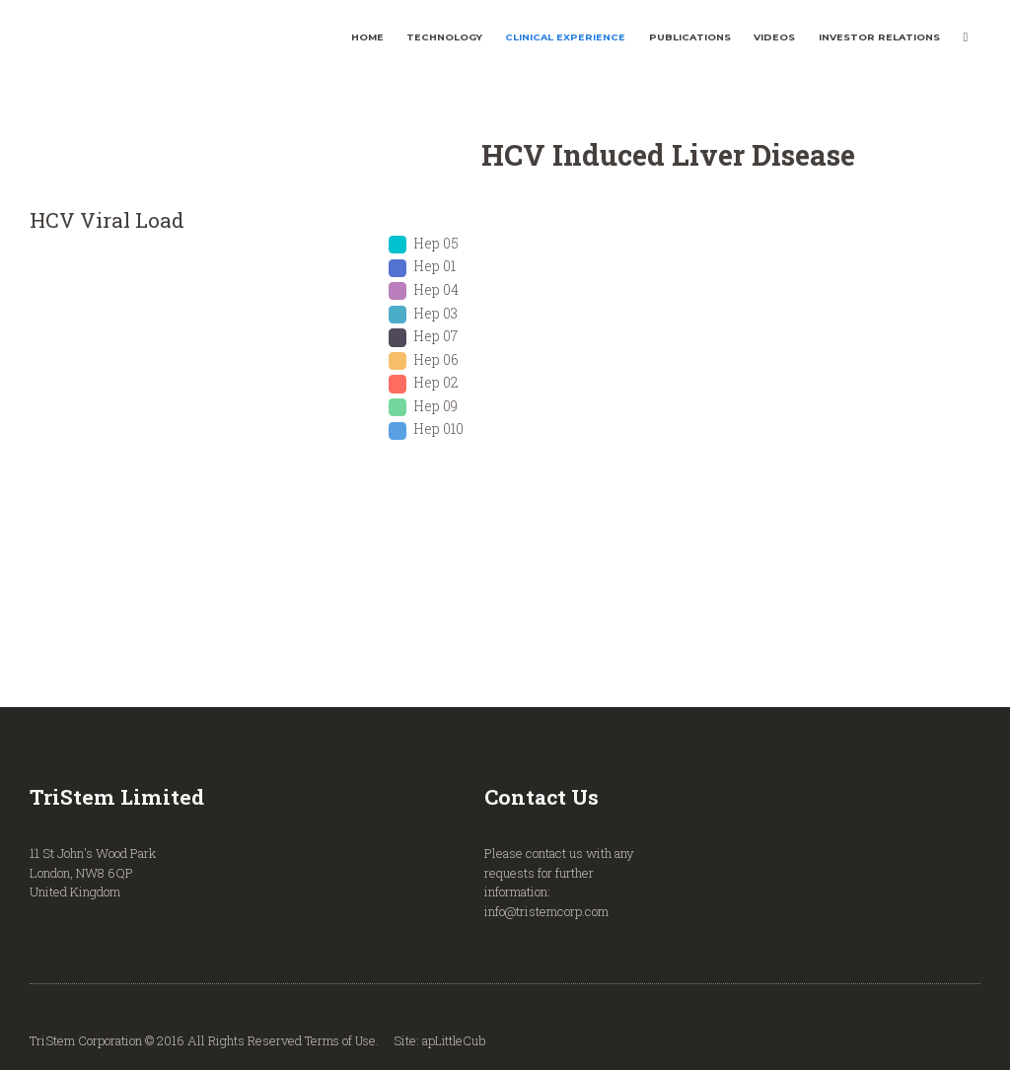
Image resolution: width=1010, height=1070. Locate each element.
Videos (774, 37)
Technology (444, 37)
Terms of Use (342, 1040)
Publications (690, 37)
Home (367, 37)
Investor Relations (879, 37)
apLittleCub (458, 1040)
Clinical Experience (565, 37)
